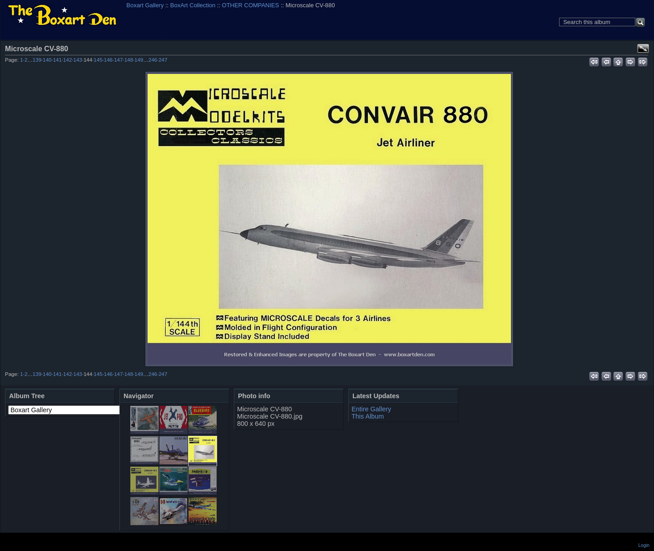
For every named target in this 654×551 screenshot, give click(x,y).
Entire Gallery (371, 409)
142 (67, 60)
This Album (368, 416)
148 (128, 60)
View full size (643, 49)
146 (108, 60)
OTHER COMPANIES (250, 5)
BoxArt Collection (192, 5)
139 (37, 60)
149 (138, 60)
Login (644, 545)
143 (78, 60)
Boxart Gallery (145, 5)
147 (118, 60)
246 (153, 60)
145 (98, 60)
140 (47, 60)
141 (57, 60)
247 (163, 60)
